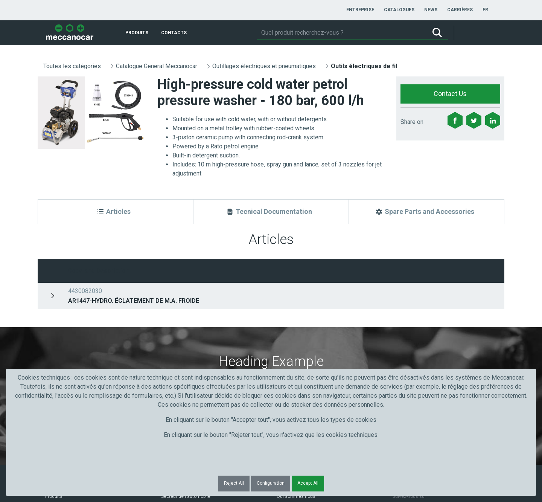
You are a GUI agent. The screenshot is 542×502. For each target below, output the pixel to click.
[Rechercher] (341, 33)
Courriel (289, 313)
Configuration (271, 483)
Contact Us (450, 94)
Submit (406, 327)
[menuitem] (360, 10)
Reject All (234, 483)
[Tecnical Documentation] (271, 211)
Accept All (307, 483)
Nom (169, 313)
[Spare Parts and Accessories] (426, 211)
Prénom (57, 313)
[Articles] (115, 211)
